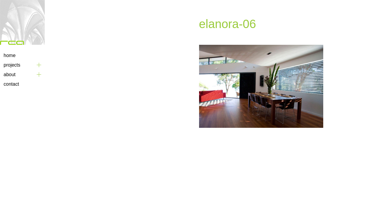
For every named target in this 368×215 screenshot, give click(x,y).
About (10, 74)
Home (10, 55)
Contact (11, 84)
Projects (12, 64)
